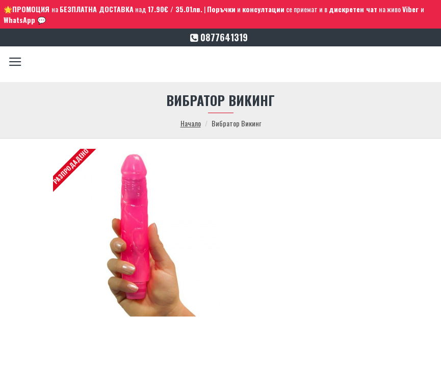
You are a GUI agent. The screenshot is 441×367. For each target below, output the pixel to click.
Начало (190, 123)
